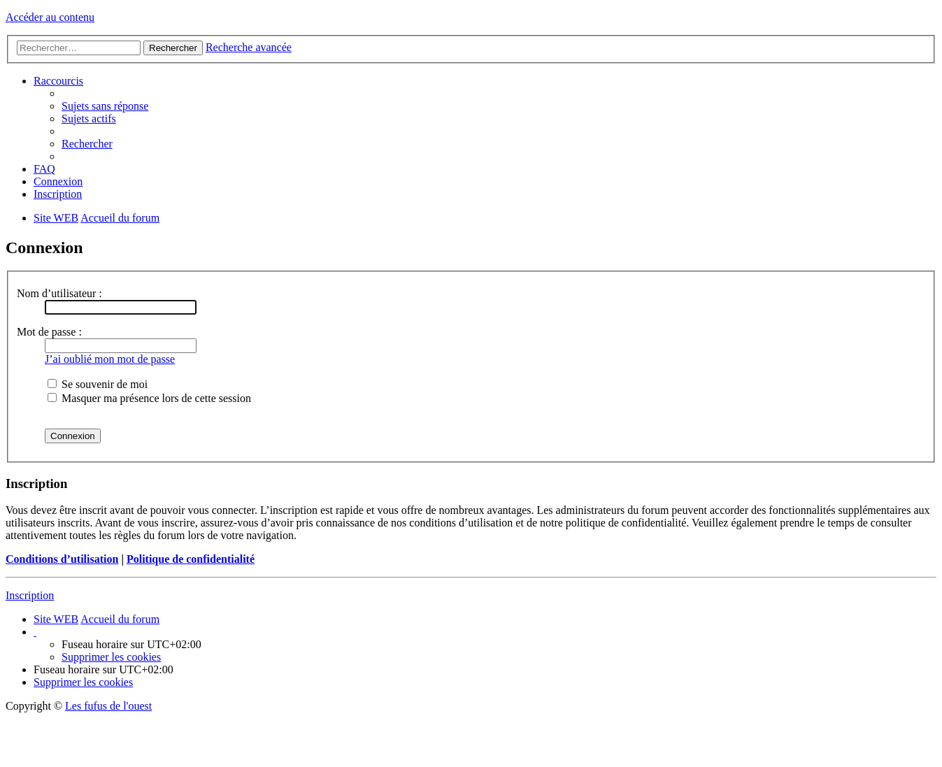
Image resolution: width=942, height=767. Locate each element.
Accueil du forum (119, 619)
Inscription (30, 595)
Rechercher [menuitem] (87, 144)
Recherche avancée (249, 47)
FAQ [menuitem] (44, 169)
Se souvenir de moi (98, 384)
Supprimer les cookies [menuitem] (111, 657)
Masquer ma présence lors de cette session (149, 398)
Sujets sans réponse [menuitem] (105, 106)
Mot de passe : (49, 332)
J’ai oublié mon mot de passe (110, 359)
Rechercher (173, 48)
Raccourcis (58, 81)
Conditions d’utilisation (62, 559)
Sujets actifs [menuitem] (89, 118)
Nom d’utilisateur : (59, 293)
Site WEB (56, 619)
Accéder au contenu (50, 17)
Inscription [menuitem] (58, 194)
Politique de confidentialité (191, 559)
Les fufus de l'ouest (108, 706)
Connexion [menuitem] (58, 181)
